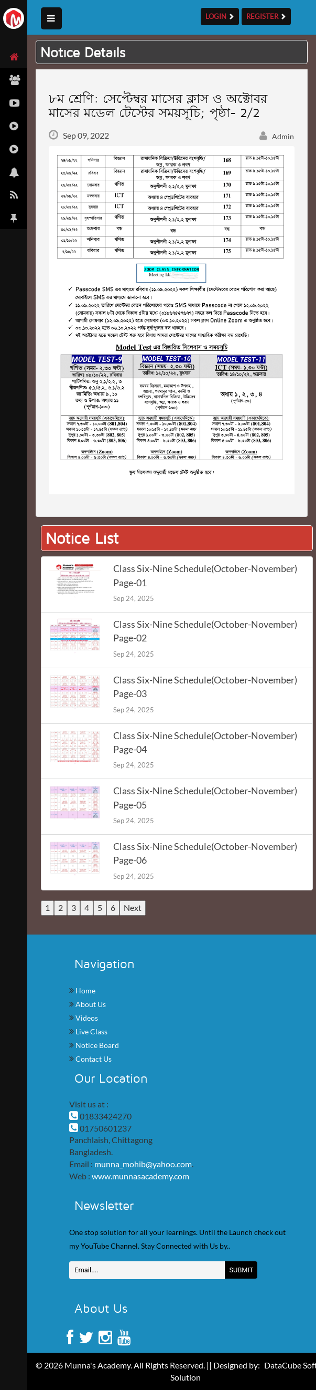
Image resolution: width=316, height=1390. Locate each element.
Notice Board (96, 1045)
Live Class (90, 1031)
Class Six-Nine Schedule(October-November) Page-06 (205, 853)
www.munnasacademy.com (140, 1176)
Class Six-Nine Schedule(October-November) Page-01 (205, 575)
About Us (90, 1004)
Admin (276, 136)
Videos (86, 1017)
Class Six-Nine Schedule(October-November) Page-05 (205, 797)
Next (132, 907)
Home (84, 990)
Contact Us (93, 1058)
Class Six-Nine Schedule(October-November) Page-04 (205, 742)
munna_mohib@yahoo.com (143, 1164)
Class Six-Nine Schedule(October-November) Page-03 (205, 687)
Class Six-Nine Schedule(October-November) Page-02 (205, 631)
